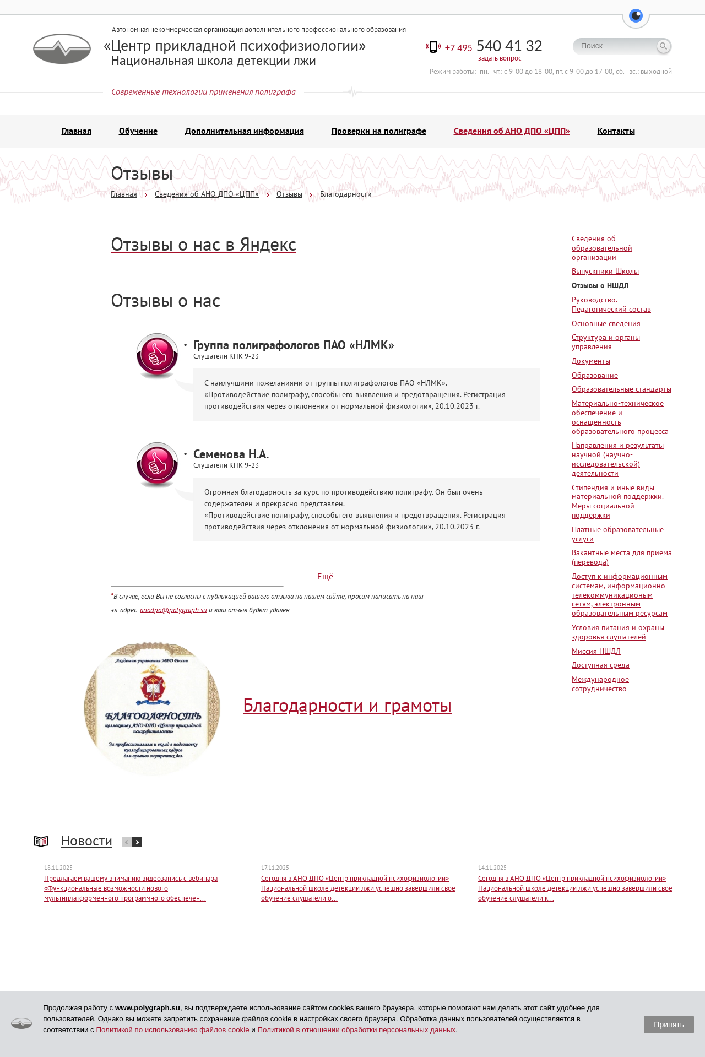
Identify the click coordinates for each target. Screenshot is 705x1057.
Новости (86, 841)
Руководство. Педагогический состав (611, 306)
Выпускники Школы (605, 273)
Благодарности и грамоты (347, 706)
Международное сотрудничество (600, 685)
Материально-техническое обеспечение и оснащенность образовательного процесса (620, 418)
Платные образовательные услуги (618, 535)
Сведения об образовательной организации (602, 249)
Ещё (325, 577)
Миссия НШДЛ (596, 652)
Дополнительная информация (244, 132)
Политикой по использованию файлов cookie (172, 1030)
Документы (591, 362)
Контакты (616, 132)
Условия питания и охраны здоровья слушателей (618, 633)
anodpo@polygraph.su (173, 611)
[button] (636, 22)
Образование (595, 376)
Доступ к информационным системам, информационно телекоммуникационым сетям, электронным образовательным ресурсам (620, 596)
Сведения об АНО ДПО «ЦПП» (512, 132)
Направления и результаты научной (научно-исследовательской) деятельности (618, 460)
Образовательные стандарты (621, 390)
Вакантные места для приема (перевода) (622, 558)
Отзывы (289, 195)
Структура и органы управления (606, 343)
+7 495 (494, 50)
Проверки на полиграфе (379, 132)
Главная (76, 132)
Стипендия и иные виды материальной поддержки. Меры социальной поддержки (618, 502)
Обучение (138, 132)
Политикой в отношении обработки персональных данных (356, 1030)
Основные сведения (606, 324)
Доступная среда (601, 666)
